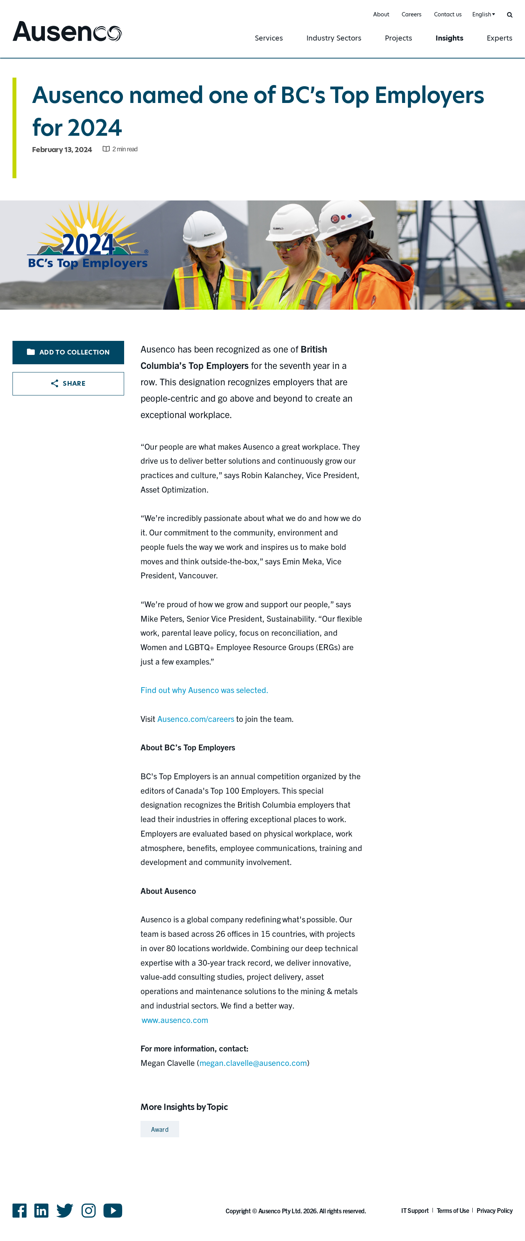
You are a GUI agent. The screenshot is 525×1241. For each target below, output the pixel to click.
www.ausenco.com (175, 1019)
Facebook (19, 1211)
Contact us (448, 14)
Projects (398, 38)
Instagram (89, 1211)
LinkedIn (41, 1211)
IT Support (415, 1210)
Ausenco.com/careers (195, 718)
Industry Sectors (333, 38)
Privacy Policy (495, 1210)
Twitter (65, 1211)
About (381, 14)
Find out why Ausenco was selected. (204, 689)
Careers (412, 14)
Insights (449, 38)
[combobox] (482, 14)
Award (159, 1129)
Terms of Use (453, 1210)
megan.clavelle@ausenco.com (253, 1062)
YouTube (113, 1211)
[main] (262, 599)
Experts (500, 38)
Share (68, 383)
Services (269, 38)
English (481, 14)
